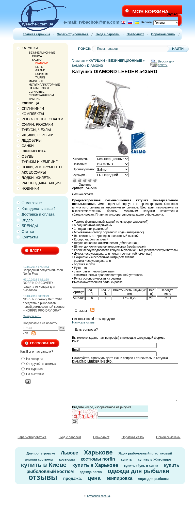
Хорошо (89, 180)
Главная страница (36, 34)
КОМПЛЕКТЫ (33, 114)
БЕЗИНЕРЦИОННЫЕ (42, 52)
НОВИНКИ (30, 188)
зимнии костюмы (39, 459)
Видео (27, 220)
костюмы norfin (98, 459)
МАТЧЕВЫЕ (36, 81)
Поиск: (84, 49)
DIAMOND (41, 63)
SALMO (36, 59)
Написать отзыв (83, 322)
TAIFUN (40, 77)
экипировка (119, 478)
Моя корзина (150, 11)
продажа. (72, 478)
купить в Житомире (154, 459)
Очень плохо (74, 180)
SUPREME (42, 73)
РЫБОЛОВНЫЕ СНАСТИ (42, 119)
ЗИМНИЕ (34, 98)
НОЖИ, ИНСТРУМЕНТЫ (42, 167)
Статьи (28, 231)
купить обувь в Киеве (141, 466)
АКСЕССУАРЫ (34, 172)
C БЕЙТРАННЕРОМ (41, 95)
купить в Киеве (43, 464)
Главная (78, 60)
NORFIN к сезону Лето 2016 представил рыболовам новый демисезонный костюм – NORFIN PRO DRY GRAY (43, 305)
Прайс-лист (135, 34)
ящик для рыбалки (153, 479)
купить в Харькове (95, 465)
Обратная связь (163, 34)
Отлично (95, 180)
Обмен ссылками (168, 437)
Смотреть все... (32, 316)
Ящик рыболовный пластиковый (145, 453)
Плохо (79, 180)
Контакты (30, 237)
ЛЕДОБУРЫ (31, 140)
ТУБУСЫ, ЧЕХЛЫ (36, 130)
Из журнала (34, 369)
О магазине (32, 203)
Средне (84, 180)
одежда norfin (91, 472)
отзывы (42, 477)
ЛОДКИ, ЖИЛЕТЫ (37, 178)
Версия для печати (166, 63)
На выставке (35, 374)
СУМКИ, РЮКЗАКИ (37, 124)
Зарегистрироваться (72, 34)
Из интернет (34, 359)
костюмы (67, 459)
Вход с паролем (107, 34)
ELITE (39, 66)
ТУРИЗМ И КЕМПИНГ (40, 162)
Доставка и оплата (38, 214)
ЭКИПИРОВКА (34, 151)
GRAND (40, 70)
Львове (69, 452)
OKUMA (37, 56)
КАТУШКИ (30, 48)
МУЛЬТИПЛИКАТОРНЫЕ (44, 84)
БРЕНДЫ (30, 225)
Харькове (98, 452)
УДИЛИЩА (30, 103)
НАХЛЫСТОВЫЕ (39, 88)
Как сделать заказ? (38, 208)
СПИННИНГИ (33, 108)
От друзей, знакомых (41, 364)
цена (94, 478)
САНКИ (28, 146)
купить (126, 459)
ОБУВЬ (28, 156)
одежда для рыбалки (138, 471)
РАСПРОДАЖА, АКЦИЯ (41, 183)
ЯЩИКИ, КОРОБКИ (38, 135)
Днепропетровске (40, 453)
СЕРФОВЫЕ (36, 91)
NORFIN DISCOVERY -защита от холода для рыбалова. (39, 286)
